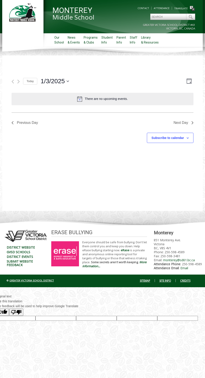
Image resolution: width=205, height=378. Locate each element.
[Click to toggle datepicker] (55, 81)
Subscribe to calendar (168, 138)
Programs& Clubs (91, 40)
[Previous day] (13, 81)
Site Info (165, 281)
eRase (125, 250)
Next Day (183, 123)
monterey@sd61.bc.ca (179, 260)
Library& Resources (150, 40)
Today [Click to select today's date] (30, 81)
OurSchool (59, 40)
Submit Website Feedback (20, 263)
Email (184, 268)
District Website (21, 247)
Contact (143, 8)
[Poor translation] (16, 312)
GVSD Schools (18, 252)
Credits (185, 281)
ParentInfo (121, 40)
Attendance (162, 8)
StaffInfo (133, 40)
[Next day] (18, 81)
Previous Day (25, 123)
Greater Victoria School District (31, 280)
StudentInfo (107, 40)
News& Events (74, 40)
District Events (20, 257)
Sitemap (145, 281)
